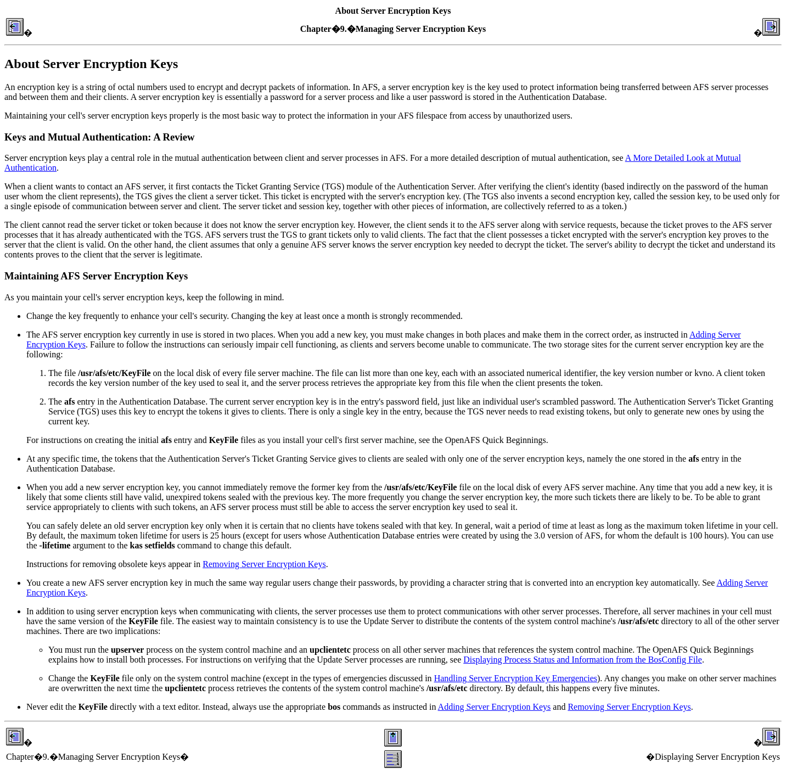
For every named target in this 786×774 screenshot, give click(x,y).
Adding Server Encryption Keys (494, 706)
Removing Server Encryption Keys (264, 564)
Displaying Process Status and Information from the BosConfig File (582, 659)
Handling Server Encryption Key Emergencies (515, 678)
